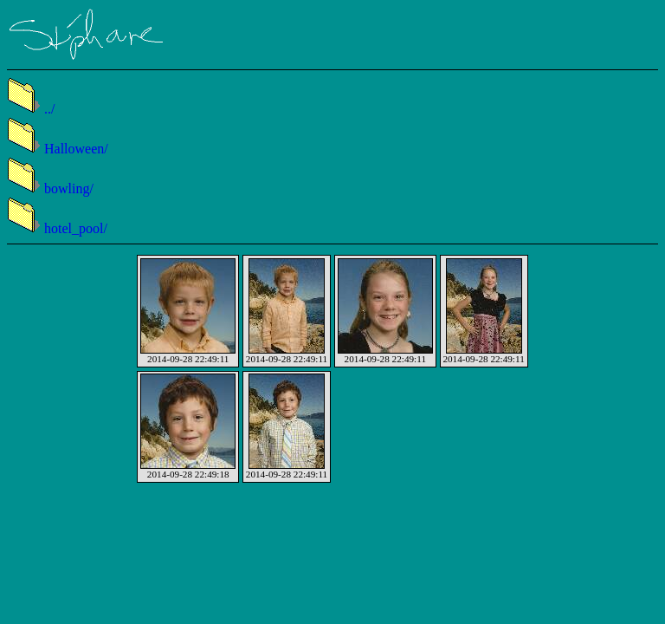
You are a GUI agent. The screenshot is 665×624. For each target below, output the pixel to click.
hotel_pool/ (57, 228)
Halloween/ (57, 148)
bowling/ (50, 188)
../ (31, 108)
